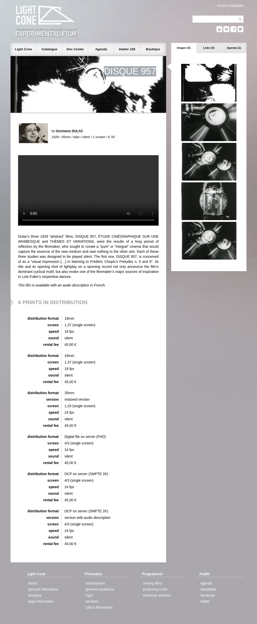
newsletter (209, 589)
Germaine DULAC (69, 131)
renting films (152, 583)
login (89, 595)
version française (230, 6)
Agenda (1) (234, 47)
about (32, 583)
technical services (157, 595)
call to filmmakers (99, 607)
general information (43, 589)
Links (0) (208, 47)
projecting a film (155, 589)
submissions (95, 583)
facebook (208, 595)
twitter (205, 601)
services (92, 601)
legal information (41, 601)
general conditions (100, 589)
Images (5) (183, 47)
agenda (206, 583)
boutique (35, 595)
